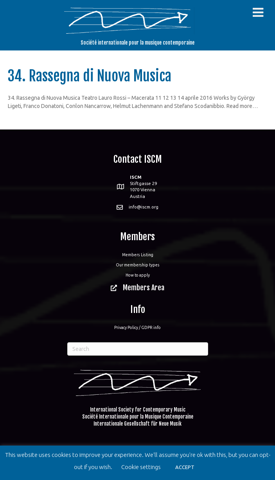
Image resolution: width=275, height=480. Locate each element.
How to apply (138, 275)
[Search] (137, 349)
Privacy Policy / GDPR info (137, 327)
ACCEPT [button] (184, 467)
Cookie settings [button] (141, 467)
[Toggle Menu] (258, 12)
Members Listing (137, 254)
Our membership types (138, 264)
